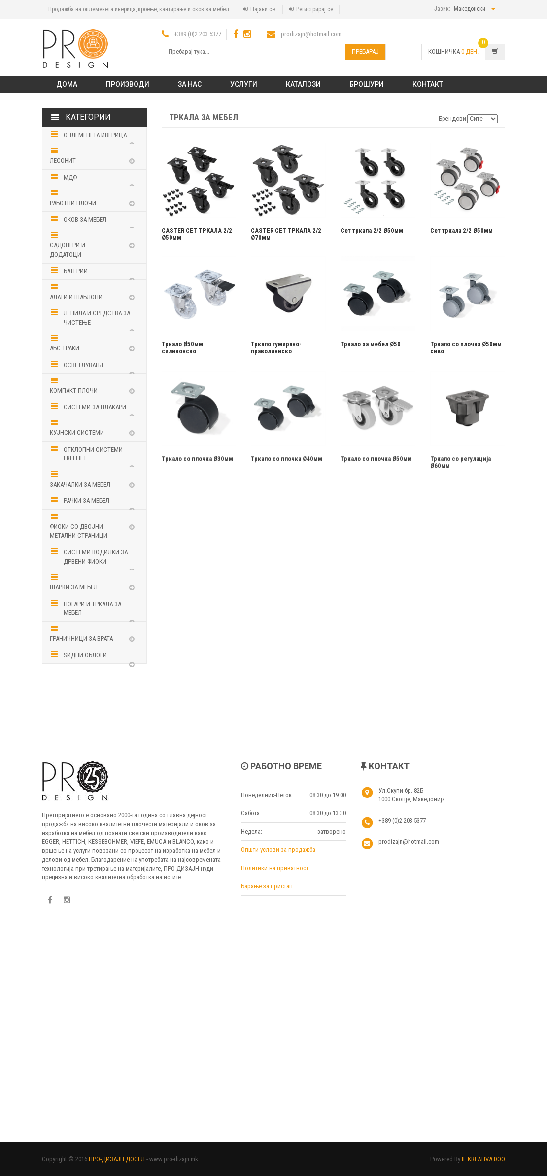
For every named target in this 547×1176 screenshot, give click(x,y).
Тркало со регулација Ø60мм (460, 467)
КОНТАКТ (427, 84)
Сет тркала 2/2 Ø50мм (372, 230)
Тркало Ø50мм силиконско (182, 348)
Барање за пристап (267, 886)
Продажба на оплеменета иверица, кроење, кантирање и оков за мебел (138, 9)
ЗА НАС (190, 84)
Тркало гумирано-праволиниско (276, 348)
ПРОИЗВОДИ (127, 84)
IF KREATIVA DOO (483, 1159)
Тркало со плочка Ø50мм (376, 463)
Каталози (303, 84)
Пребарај (365, 51)
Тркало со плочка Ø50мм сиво (466, 348)
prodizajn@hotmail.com (311, 34)
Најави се (262, 9)
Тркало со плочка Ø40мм (286, 463)
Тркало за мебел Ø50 (371, 344)
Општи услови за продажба (278, 849)
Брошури (366, 84)
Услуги (243, 84)
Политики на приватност (274, 868)
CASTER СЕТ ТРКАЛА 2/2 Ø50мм (197, 234)
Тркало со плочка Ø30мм (197, 463)
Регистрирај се (314, 9)
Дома (66, 84)
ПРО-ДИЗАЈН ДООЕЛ (117, 1159)
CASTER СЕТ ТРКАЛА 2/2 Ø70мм (286, 234)
